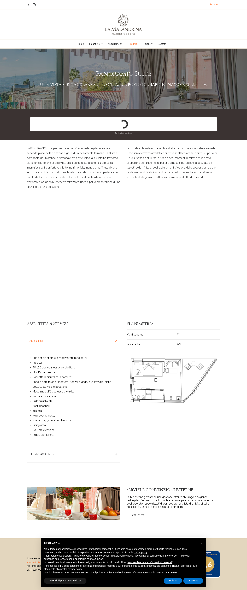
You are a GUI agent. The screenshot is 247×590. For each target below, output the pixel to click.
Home (81, 44)
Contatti (163, 44)
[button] (28, 4)
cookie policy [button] (140, 552)
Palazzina (96, 44)
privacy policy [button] (75, 569)
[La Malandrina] (123, 24)
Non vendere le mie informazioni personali (149, 562)
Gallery (149, 44)
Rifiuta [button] (173, 580)
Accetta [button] (193, 580)
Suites (135, 44)
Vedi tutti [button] (138, 515)
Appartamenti (116, 44)
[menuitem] (215, 4)
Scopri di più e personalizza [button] (65, 580)
